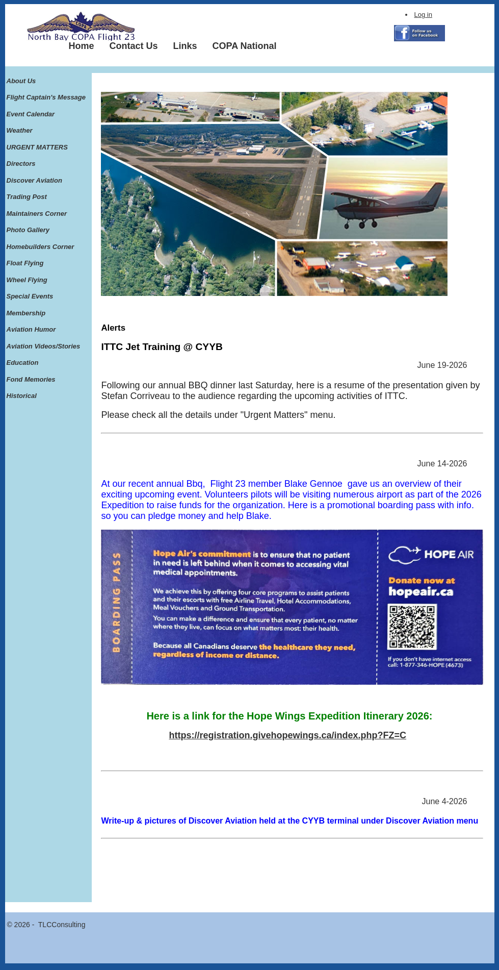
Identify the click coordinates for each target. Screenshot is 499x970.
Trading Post (27, 197)
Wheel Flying (27, 280)
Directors (21, 163)
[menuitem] (81, 46)
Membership (26, 313)
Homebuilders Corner (40, 247)
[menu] (46, 239)
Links (185, 46)
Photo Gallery (28, 230)
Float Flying (25, 263)
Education (23, 362)
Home (81, 46)
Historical (22, 396)
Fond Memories (31, 379)
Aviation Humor (31, 329)
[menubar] (172, 46)
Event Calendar (31, 114)
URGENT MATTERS (37, 147)
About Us (21, 81)
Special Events (30, 296)
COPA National (245, 46)
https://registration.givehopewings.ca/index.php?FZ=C (288, 735)
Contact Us (134, 46)
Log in (423, 14)
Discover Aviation (34, 180)
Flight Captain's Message (46, 97)
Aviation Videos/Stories (44, 346)
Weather (20, 130)
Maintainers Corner (37, 213)
